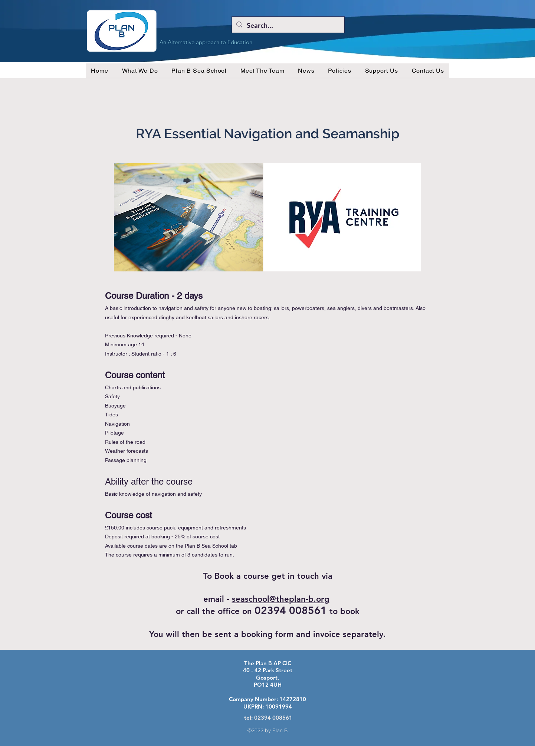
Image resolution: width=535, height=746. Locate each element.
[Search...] (288, 25)
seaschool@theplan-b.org (280, 599)
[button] (139, 70)
